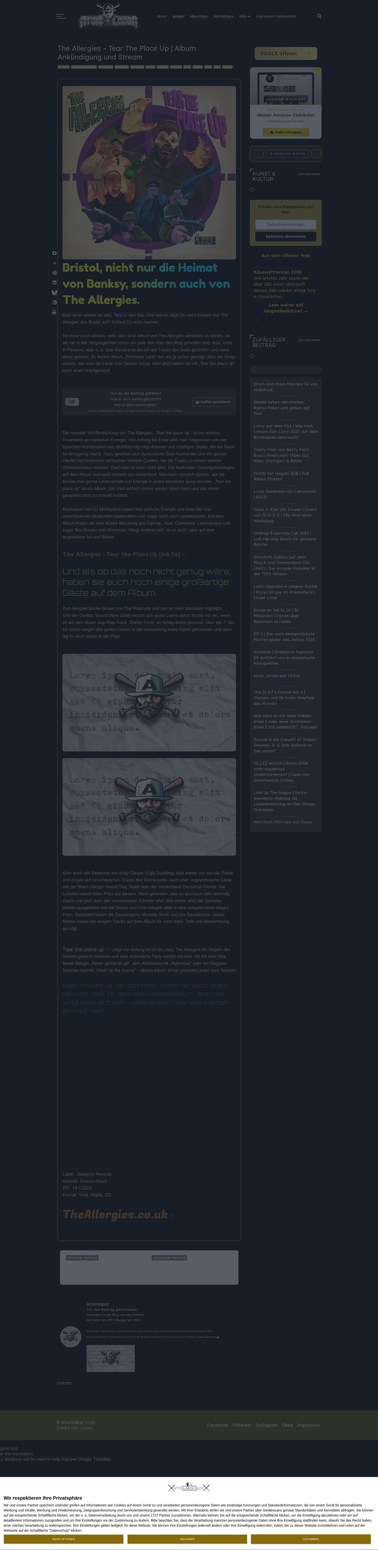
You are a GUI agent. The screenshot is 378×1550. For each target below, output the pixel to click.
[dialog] (189, 1513)
